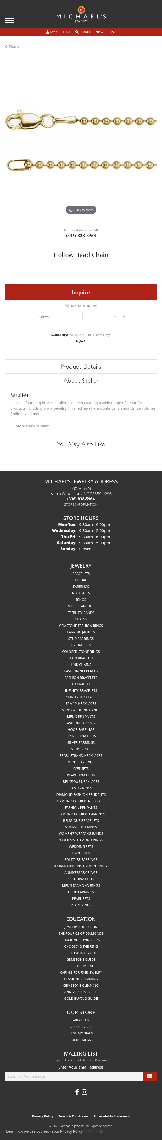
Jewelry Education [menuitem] (81, 926)
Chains (14, 46)
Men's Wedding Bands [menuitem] (81, 710)
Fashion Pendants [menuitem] (81, 807)
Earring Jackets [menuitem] (81, 632)
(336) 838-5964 (81, 235)
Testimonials (81, 1033)
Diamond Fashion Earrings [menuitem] (81, 814)
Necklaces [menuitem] (81, 593)
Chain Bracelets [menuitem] (81, 658)
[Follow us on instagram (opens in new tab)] (84, 1092)
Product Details (81, 366)
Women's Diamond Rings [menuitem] (81, 840)
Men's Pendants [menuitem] (81, 716)
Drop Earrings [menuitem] (81, 892)
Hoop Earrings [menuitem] (81, 729)
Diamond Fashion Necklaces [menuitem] (81, 801)
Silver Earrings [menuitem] (81, 742)
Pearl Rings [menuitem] (81, 905)
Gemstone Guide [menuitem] (81, 959)
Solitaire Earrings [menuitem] (81, 859)
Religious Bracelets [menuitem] (81, 820)
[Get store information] (81, 504)
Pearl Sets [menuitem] (81, 898)
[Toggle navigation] (9, 20)
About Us (81, 1020)
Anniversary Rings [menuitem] (81, 872)
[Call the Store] (81, 498)
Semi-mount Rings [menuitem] (81, 827)
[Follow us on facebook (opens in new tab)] (77, 1092)
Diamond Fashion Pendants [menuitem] (81, 794)
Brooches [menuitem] (81, 853)
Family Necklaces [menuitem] (81, 703)
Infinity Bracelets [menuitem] (81, 690)
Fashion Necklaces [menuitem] (81, 671)
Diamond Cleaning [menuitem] (81, 978)
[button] (58, 32)
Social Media (80, 1039)
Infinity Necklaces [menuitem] (81, 697)
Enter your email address (80, 1067)
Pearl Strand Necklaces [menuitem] (81, 755)
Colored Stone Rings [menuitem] (81, 651)
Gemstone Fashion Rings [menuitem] (81, 625)
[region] (81, 140)
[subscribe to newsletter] (150, 1076)
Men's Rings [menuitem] (80, 749)
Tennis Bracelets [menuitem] (81, 736)
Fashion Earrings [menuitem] (80, 723)
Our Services (81, 1026)
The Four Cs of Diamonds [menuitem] (81, 933)
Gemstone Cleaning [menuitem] (81, 985)
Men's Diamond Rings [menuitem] (81, 885)
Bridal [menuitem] (81, 580)
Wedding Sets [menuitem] (81, 846)
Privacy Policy (42, 1116)
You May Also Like (81, 444)
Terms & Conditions (73, 1116)
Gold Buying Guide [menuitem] (81, 998)
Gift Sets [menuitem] (81, 768)
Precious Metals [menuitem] (81, 965)
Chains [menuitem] (81, 619)
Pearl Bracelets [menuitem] (81, 775)
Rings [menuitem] (81, 599)
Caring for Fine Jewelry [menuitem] (81, 972)
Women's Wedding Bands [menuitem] (81, 833)
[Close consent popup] (101, 1131)
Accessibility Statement (112, 1116)
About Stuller (81, 380)
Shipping (43, 316)
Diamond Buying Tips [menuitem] (81, 939)
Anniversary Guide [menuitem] (81, 991)
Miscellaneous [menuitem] (81, 606)
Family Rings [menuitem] (81, 788)
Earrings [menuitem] (81, 586)
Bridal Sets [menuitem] (81, 645)
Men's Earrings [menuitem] (81, 762)
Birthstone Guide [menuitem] (81, 952)
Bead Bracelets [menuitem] (81, 684)
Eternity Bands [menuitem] (81, 612)
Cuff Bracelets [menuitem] (81, 879)
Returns (120, 316)
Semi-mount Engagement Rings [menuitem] (81, 866)
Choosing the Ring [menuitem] (81, 946)
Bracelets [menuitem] (81, 573)
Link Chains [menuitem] (81, 664)
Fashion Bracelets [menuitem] (81, 677)
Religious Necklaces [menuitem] (81, 781)
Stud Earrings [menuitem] (81, 638)
